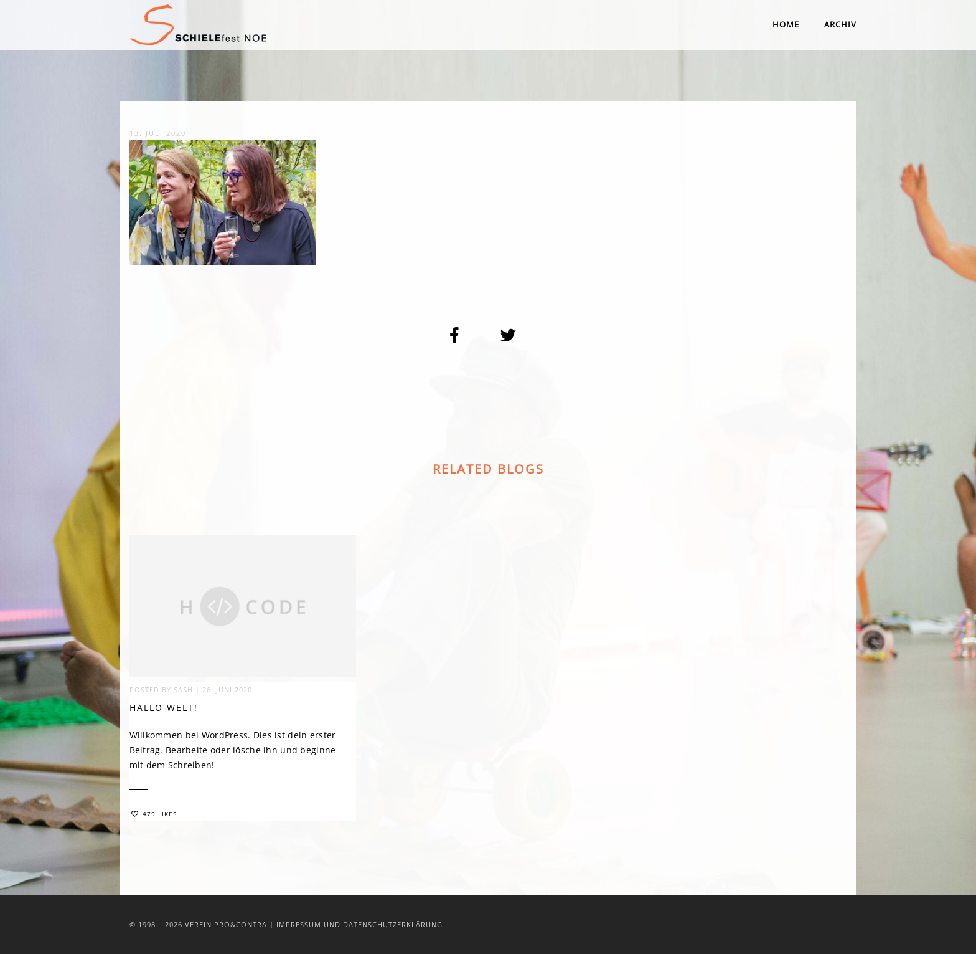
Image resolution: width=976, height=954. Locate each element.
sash (183, 690)
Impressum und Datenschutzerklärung (359, 924)
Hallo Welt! (163, 708)
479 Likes (154, 814)
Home (785, 24)
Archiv (840, 24)
